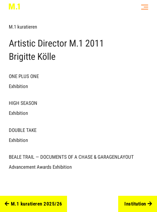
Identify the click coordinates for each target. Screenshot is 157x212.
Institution (138, 204)
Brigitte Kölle (32, 56)
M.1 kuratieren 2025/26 (33, 204)
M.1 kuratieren (23, 27)
